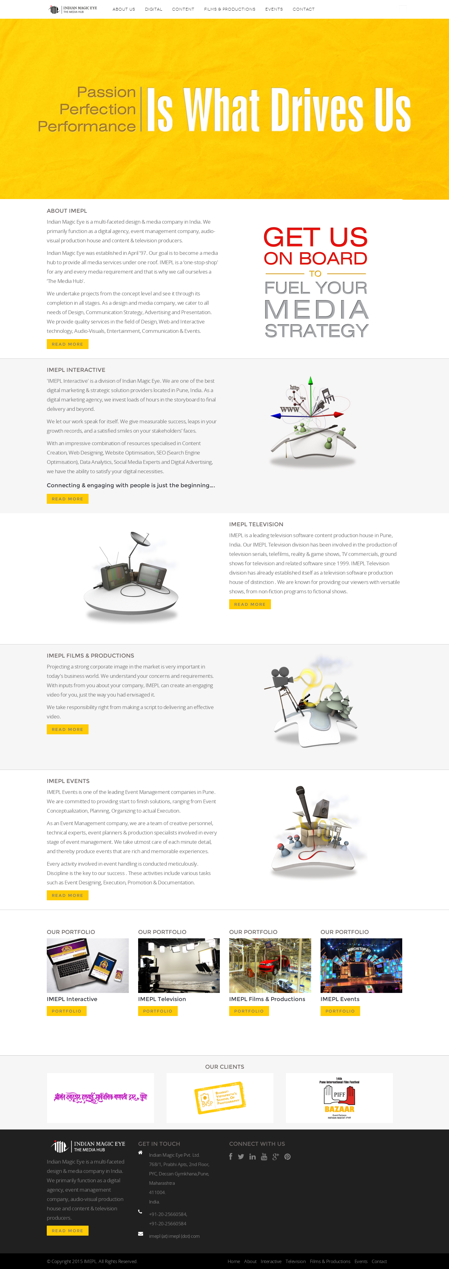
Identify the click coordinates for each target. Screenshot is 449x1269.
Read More (68, 344)
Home (234, 1261)
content (183, 9)
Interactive (271, 1261)
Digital (153, 9)
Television (296, 1261)
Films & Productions (230, 9)
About (250, 1261)
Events (274, 9)
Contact (304, 9)
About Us (124, 9)
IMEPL (90, 1261)
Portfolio (67, 1011)
